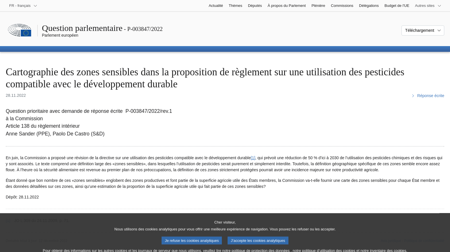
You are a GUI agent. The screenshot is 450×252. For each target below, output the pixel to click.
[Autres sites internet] (428, 5)
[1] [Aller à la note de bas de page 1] (253, 157)
